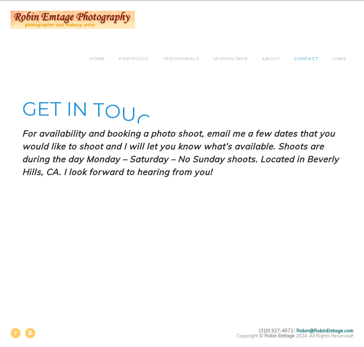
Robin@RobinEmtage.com (324, 330)
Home (97, 58)
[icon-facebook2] (17, 333)
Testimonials (181, 58)
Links (339, 58)
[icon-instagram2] (30, 333)
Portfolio (134, 58)
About (271, 58)
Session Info (230, 58)
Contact (306, 58)
